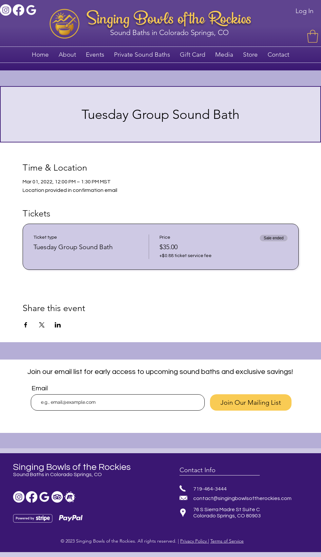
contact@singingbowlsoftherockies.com (242, 498)
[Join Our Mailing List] (251, 402)
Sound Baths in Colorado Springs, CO (169, 32)
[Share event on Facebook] (26, 324)
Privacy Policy (194, 541)
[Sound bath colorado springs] (31, 10)
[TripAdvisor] (57, 497)
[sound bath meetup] (70, 497)
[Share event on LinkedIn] (58, 324)
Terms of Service (227, 541)
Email (39, 388)
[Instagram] (5, 10)
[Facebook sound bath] (18, 10)
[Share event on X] (42, 324)
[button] (312, 36)
